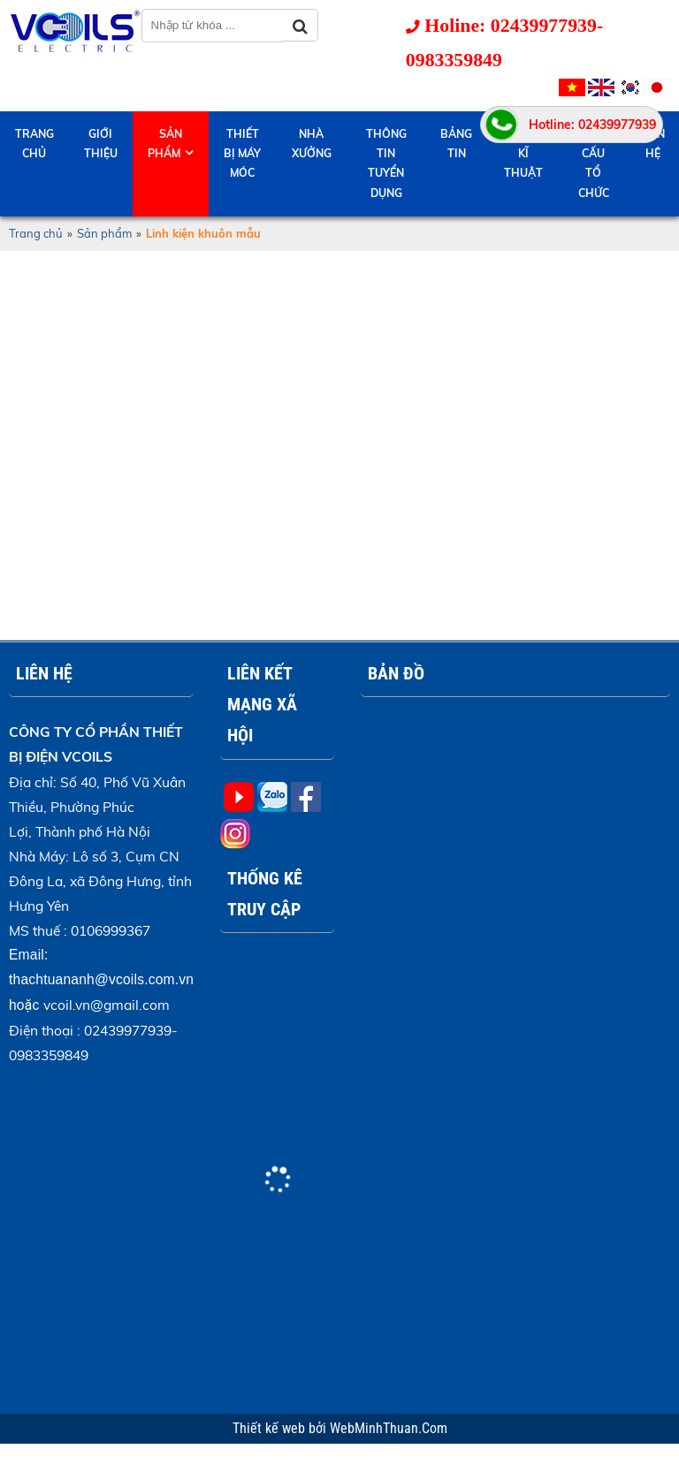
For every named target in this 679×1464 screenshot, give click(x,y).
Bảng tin (456, 143)
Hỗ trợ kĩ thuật (523, 153)
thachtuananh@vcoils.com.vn (101, 979)
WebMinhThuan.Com (388, 1429)
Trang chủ (34, 143)
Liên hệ (653, 143)
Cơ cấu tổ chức (593, 163)
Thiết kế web (271, 1429)
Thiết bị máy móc (242, 153)
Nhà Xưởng (312, 143)
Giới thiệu (101, 143)
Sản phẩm (165, 143)
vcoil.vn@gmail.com (106, 1004)
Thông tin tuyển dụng (386, 163)
